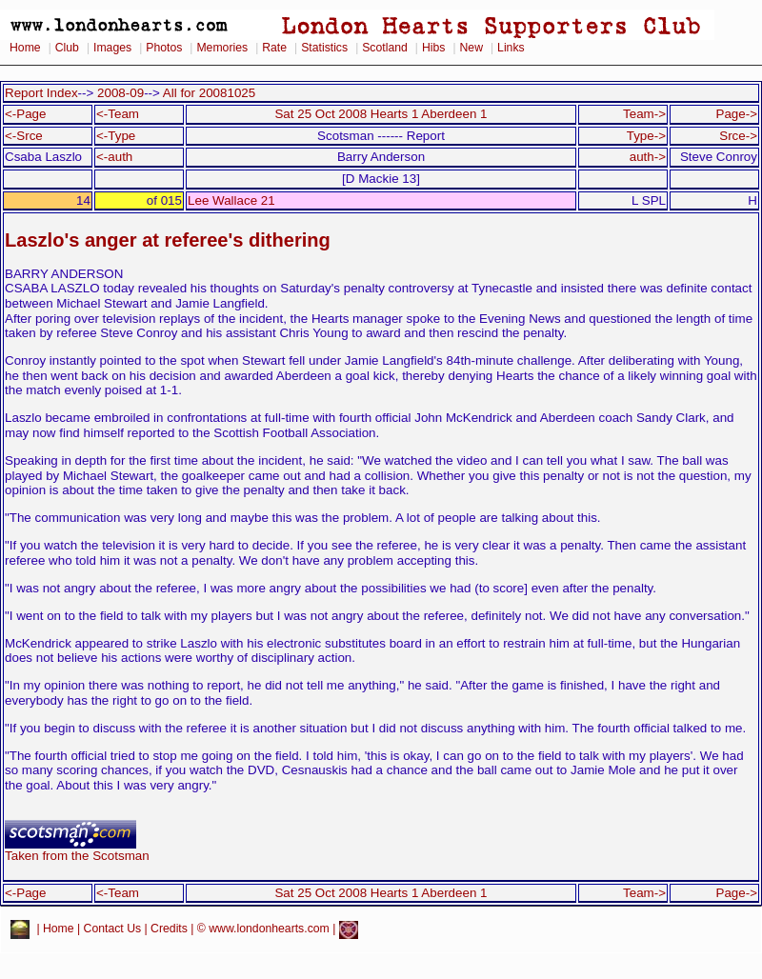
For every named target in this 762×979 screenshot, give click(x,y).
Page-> (736, 114)
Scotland (385, 47)
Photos (164, 47)
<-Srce (24, 136)
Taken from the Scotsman (77, 850)
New (471, 47)
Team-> (644, 114)
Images (112, 47)
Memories (222, 47)
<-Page (26, 114)
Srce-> (738, 136)
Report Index (41, 93)
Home (25, 47)
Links (511, 47)
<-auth (114, 157)
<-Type (115, 136)
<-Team (117, 114)
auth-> (648, 157)
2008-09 (120, 93)
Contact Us (113, 928)
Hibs (433, 47)
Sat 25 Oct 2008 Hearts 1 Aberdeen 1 (380, 114)
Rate (274, 47)
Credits (169, 928)
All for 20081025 (209, 93)
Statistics (324, 47)
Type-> (646, 136)
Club (67, 47)
